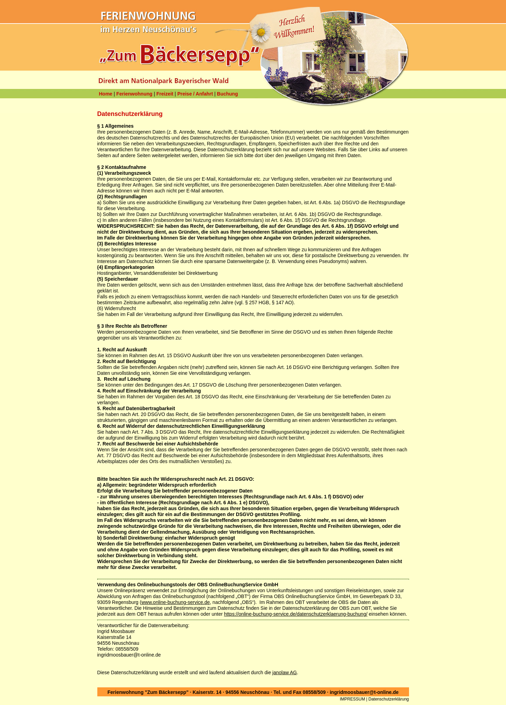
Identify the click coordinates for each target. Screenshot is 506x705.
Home (106, 94)
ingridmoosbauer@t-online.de (364, 692)
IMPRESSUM (352, 699)
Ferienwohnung (134, 94)
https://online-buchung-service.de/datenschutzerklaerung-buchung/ (295, 614)
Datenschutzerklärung (389, 699)
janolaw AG (284, 672)
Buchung (227, 94)
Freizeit (164, 94)
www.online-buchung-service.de (175, 602)
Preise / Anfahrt (195, 94)
